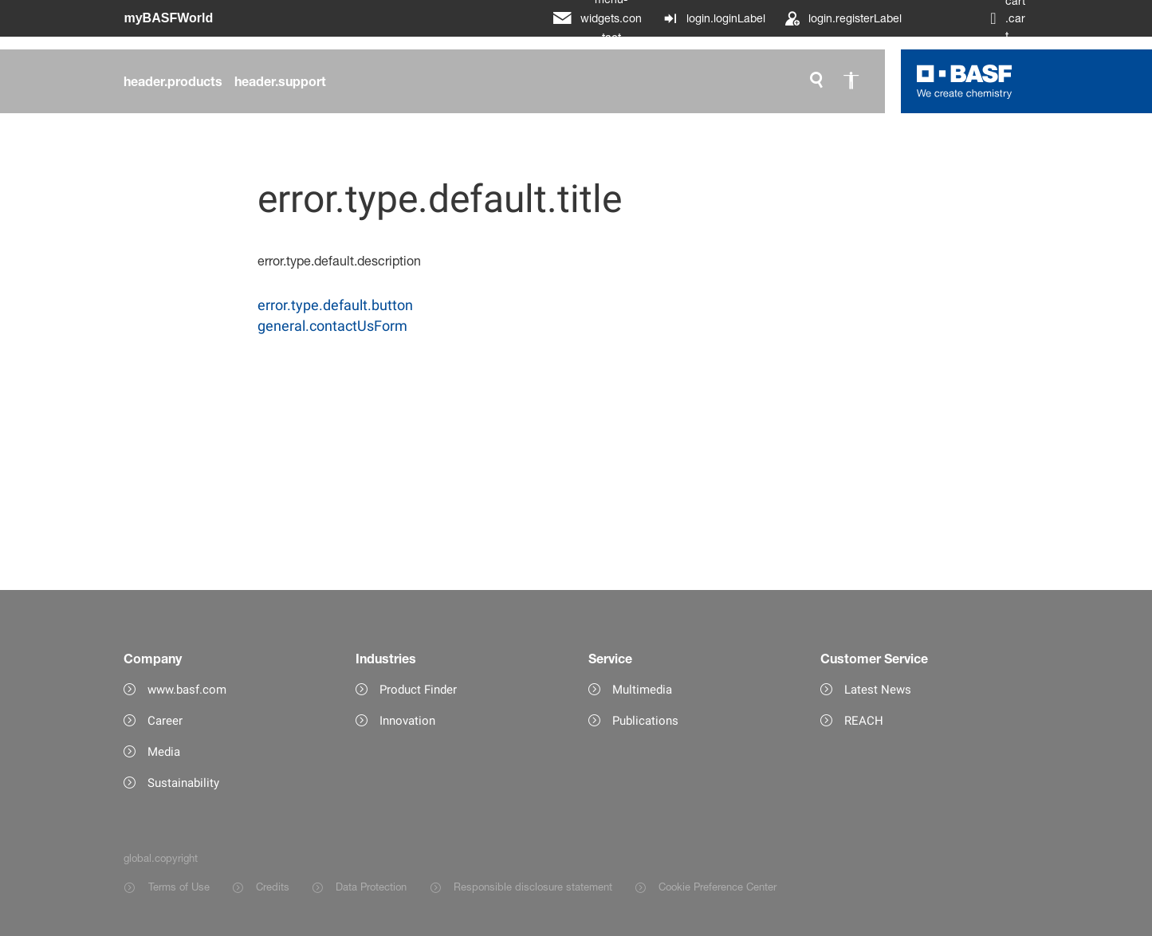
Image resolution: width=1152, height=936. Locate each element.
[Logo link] (964, 81)
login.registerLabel (855, 18)
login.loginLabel (725, 18)
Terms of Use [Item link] (179, 886)
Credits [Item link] (272, 886)
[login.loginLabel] (713, 18)
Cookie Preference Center (718, 886)
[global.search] (816, 81)
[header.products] (173, 81)
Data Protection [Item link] (371, 886)
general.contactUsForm (332, 325)
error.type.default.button (335, 305)
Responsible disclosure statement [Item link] (533, 886)
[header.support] (280, 81)
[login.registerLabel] (843, 18)
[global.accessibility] (851, 81)
